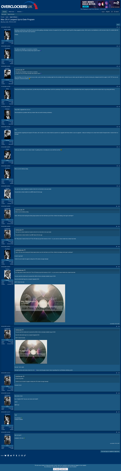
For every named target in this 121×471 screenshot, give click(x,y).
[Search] (116, 11)
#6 (119, 126)
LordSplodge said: (19, 250)
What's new (11, 11)
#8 (119, 166)
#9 (119, 186)
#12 (119, 246)
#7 (119, 147)
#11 (119, 226)
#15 (119, 372)
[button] (15, 11)
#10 (119, 206)
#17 (119, 412)
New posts (4, 14)
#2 (119, 46)
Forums (4, 11)
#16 (119, 393)
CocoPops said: (19, 69)
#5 (119, 106)
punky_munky (5, 22)
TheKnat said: (18, 229)
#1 (119, 27)
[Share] (117, 27)
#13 (119, 266)
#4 (119, 86)
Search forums (11, 14)
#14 (119, 326)
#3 (119, 66)
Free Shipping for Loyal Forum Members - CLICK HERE (93, 9)
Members (19, 11)
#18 (119, 432)
